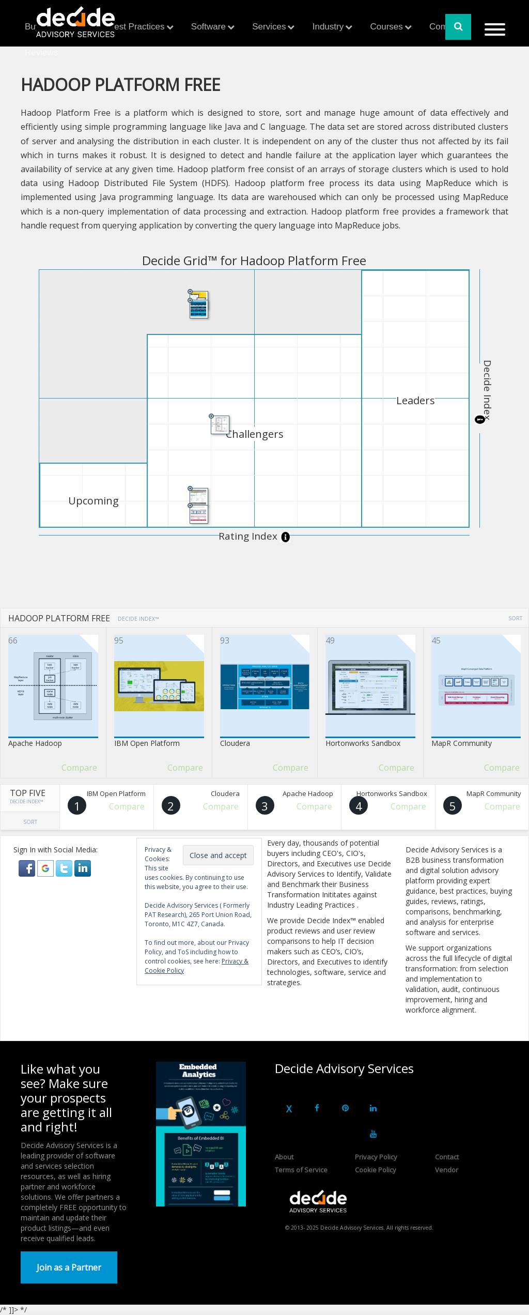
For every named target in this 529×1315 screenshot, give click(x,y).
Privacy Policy (376, 1156)
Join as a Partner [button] (69, 1267)
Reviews (41, 52)
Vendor (446, 1169)
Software (208, 27)
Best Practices (136, 27)
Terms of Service (301, 1169)
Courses (386, 27)
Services (269, 27)
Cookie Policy (375, 1169)
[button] (28, 868)
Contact (447, 1156)
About (284, 1156)
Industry (328, 27)
